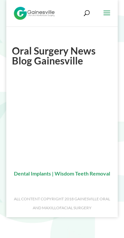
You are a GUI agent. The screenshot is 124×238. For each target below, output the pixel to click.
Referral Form (27, 146)
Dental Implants (32, 173)
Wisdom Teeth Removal (82, 173)
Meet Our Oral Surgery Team (44, 107)
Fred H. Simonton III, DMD (42, 98)
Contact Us (25, 117)
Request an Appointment (40, 127)
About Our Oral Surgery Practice (49, 88)
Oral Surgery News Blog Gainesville (52, 136)
